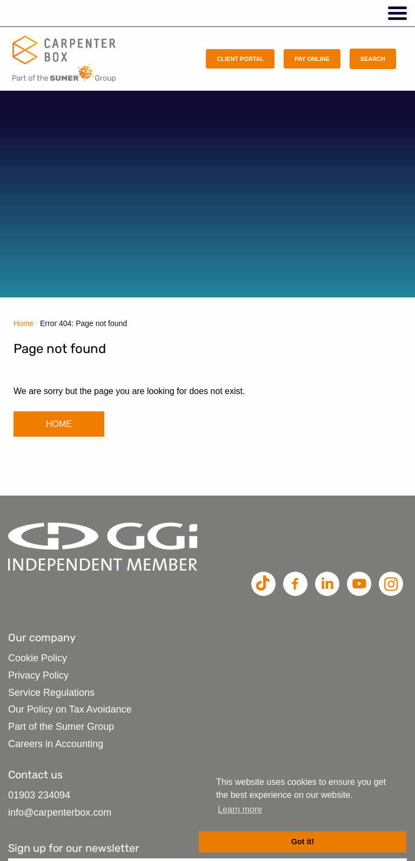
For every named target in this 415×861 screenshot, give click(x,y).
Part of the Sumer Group (61, 726)
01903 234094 (39, 795)
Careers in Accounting (55, 743)
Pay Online (312, 59)
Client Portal (240, 59)
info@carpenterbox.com (59, 812)
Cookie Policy (37, 658)
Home (24, 323)
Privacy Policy (38, 675)
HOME (59, 424)
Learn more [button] (240, 809)
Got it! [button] (302, 841)
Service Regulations (51, 692)
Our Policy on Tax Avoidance (69, 709)
